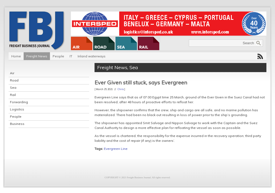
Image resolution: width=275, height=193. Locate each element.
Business (17, 124)
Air (12, 73)
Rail (13, 95)
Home (16, 56)
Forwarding (19, 102)
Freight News (36, 56)
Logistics (17, 109)
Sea (13, 88)
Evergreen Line (116, 149)
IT (71, 56)
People (58, 56)
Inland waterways (92, 56)
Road (14, 80)
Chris (121, 89)
